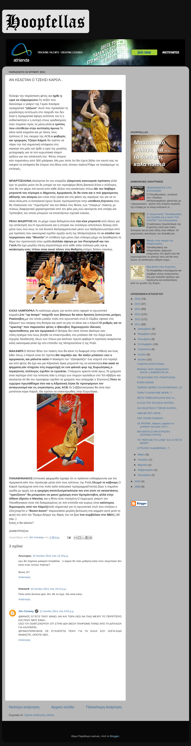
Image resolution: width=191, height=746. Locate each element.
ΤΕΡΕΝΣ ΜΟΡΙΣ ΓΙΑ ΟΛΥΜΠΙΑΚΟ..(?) (159, 387)
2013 (138, 314)
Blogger (114, 736)
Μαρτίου (143, 464)
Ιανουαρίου (144, 474)
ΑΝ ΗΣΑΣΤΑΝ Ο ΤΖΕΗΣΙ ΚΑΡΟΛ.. (157, 408)
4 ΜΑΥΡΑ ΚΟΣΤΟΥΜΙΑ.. (151, 364)
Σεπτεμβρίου (145, 344)
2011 (138, 324)
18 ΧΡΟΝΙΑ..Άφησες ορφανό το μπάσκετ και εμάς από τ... (155, 425)
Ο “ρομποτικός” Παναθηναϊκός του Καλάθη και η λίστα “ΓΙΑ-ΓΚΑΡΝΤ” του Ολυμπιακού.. (164, 217)
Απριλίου (143, 459)
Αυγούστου (144, 349)
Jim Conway (26, 611)
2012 (138, 319)
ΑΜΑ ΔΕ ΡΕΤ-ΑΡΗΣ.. (149, 413)
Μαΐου (142, 454)
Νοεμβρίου (144, 333)
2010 (138, 481)
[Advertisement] (155, 99)
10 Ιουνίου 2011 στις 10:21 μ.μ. (49, 588)
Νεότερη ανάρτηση (24, 707)
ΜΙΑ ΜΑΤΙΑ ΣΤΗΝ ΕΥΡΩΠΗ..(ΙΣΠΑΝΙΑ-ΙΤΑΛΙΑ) (154, 433)
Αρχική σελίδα (62, 707)
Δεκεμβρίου (145, 328)
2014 (138, 308)
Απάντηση (24, 577)
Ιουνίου (142, 359)
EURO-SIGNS (145, 382)
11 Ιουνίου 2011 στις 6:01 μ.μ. (57, 611)
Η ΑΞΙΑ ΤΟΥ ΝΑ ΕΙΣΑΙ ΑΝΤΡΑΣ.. (156, 402)
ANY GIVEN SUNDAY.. (150, 418)
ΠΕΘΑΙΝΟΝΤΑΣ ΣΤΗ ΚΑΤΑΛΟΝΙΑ (159, 189)
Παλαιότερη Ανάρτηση (104, 707)
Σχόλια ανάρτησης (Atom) (39, 715)
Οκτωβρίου (144, 339)
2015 (138, 303)
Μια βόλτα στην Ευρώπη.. (162, 266)
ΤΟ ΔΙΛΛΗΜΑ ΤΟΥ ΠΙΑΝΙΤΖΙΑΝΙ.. (156, 377)
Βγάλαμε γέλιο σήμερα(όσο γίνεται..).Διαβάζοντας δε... (154, 371)
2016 (138, 298)
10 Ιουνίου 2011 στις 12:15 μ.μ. (51, 555)
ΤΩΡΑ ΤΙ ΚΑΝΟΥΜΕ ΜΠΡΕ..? (154, 392)
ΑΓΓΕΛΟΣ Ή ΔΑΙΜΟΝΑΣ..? (153, 448)
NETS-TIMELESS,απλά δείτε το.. (156, 397)
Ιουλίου (142, 354)
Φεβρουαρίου (146, 469)
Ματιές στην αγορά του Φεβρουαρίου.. (160, 242)
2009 (138, 486)
